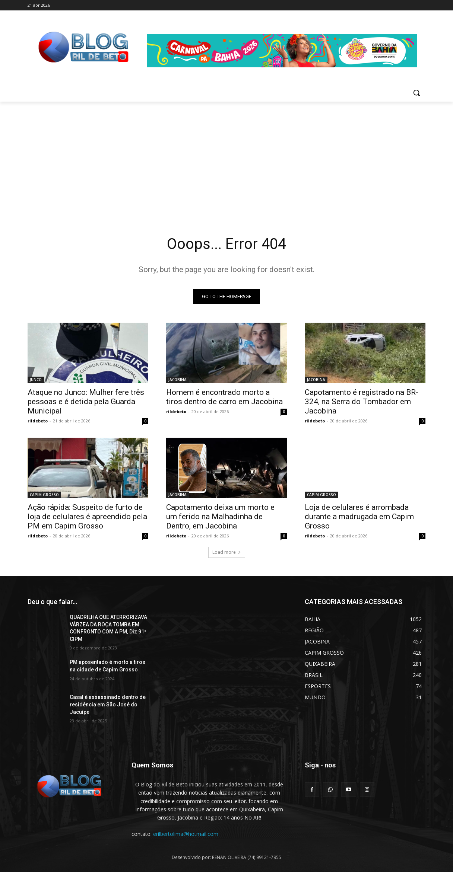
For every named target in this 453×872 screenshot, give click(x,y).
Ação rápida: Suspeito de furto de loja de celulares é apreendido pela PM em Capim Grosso (87, 516)
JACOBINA (177, 379)
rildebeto (38, 421)
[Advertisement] (226, 157)
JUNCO (36, 379)
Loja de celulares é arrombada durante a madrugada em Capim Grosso (359, 516)
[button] (416, 93)
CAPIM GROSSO (44, 494)
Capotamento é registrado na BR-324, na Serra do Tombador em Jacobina (361, 401)
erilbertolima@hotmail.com (185, 833)
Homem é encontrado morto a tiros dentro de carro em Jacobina (224, 397)
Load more (226, 552)
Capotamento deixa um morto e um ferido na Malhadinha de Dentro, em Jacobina (220, 516)
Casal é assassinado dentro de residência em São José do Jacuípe (108, 704)
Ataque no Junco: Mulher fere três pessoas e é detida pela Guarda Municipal (86, 401)
